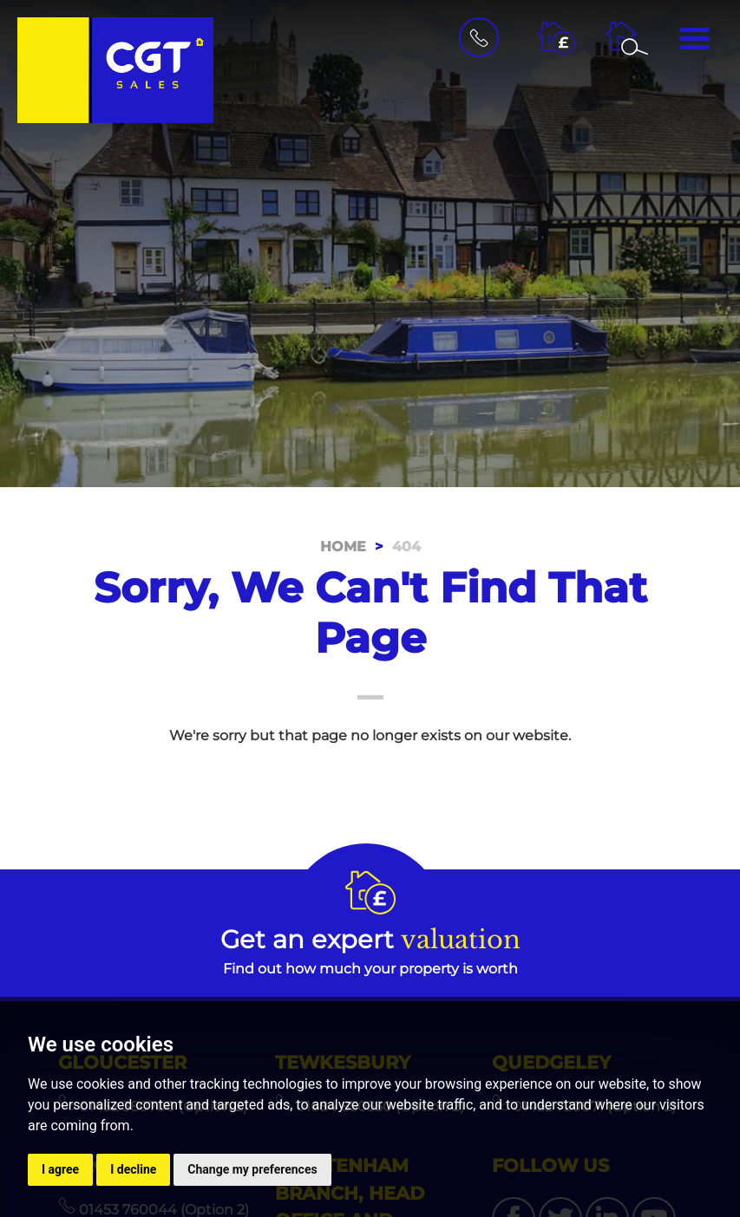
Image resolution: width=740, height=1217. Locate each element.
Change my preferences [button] (252, 1169)
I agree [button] (60, 1169)
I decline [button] (133, 1169)
